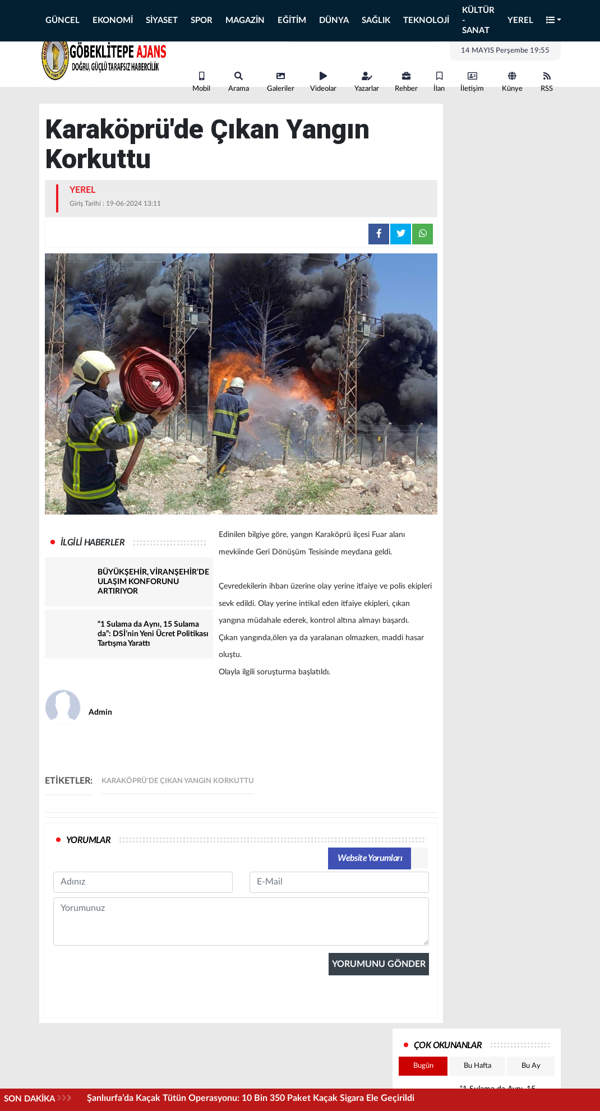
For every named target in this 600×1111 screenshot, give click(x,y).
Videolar (323, 82)
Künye (512, 82)
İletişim (472, 82)
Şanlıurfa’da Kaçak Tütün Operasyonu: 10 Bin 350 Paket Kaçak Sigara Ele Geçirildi (250, 1098)
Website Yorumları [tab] (370, 858)
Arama (238, 82)
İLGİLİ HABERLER (92, 542)
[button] (554, 21)
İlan (439, 82)
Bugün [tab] (423, 1066)
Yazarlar (366, 82)
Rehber (406, 82)
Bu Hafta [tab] (477, 1066)
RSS (547, 82)
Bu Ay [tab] (531, 1066)
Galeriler (280, 82)
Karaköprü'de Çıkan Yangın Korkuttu (177, 781)
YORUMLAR (88, 840)
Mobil (201, 82)
